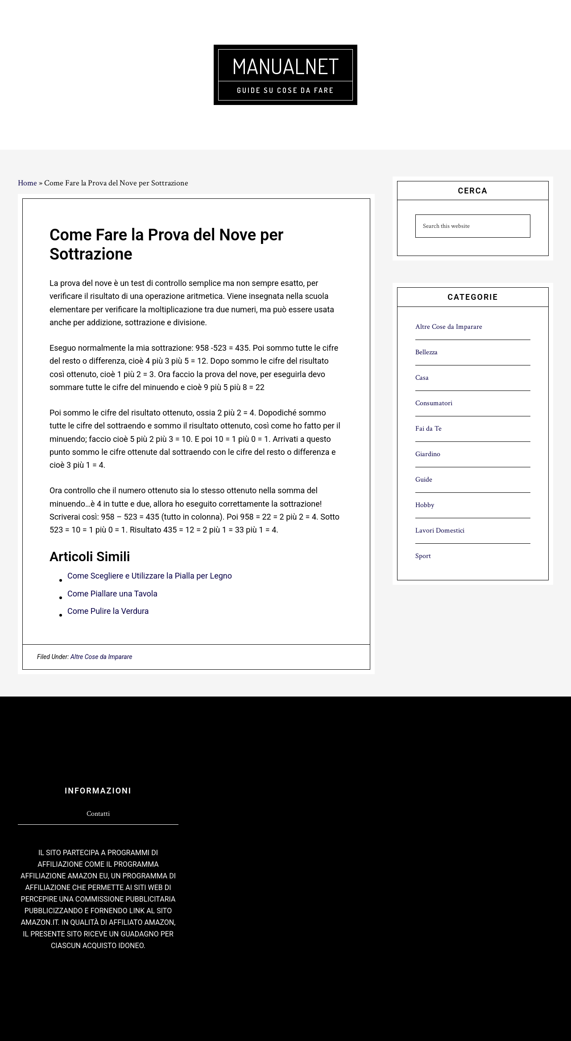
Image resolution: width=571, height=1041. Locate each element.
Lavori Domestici (439, 530)
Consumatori (433, 403)
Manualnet (285, 65)
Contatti (98, 814)
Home (27, 183)
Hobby (424, 505)
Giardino (427, 454)
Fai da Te (428, 428)
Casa (422, 377)
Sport (423, 556)
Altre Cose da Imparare (101, 656)
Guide (423, 479)
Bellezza (426, 352)
